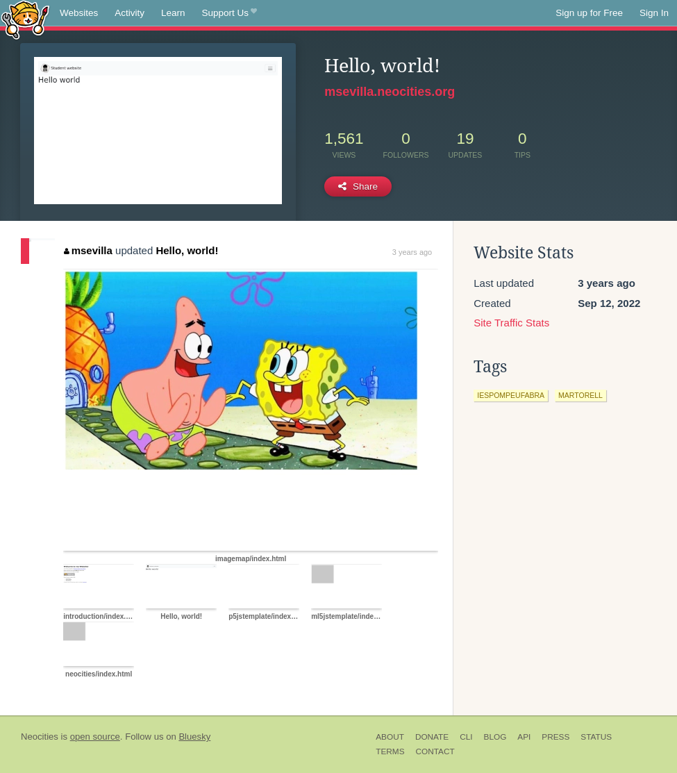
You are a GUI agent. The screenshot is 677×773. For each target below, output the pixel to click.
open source (95, 736)
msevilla (88, 250)
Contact (435, 751)
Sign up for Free (589, 13)
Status (596, 737)
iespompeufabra (510, 395)
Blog (495, 737)
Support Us (229, 13)
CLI (466, 737)
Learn (173, 13)
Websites (79, 13)
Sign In (654, 13)
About (390, 737)
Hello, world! (187, 250)
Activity (129, 13)
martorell (580, 395)
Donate (432, 737)
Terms (390, 751)
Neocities (39, 736)
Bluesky (194, 736)
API (523, 737)
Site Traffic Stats (511, 323)
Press (555, 737)
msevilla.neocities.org (389, 92)
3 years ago (412, 252)
